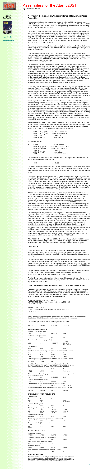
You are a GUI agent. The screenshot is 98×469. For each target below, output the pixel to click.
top (89, 464)
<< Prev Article (8, 41)
